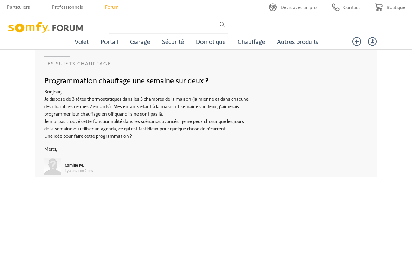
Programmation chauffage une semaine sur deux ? (126, 80)
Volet (82, 41)
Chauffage (251, 41)
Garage (140, 41)
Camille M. (74, 164)
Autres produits (297, 41)
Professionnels (67, 7)
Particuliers (18, 7)
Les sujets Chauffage (77, 63)
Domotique (211, 41)
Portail (109, 41)
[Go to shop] (390, 7)
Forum (112, 7)
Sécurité (173, 41)
